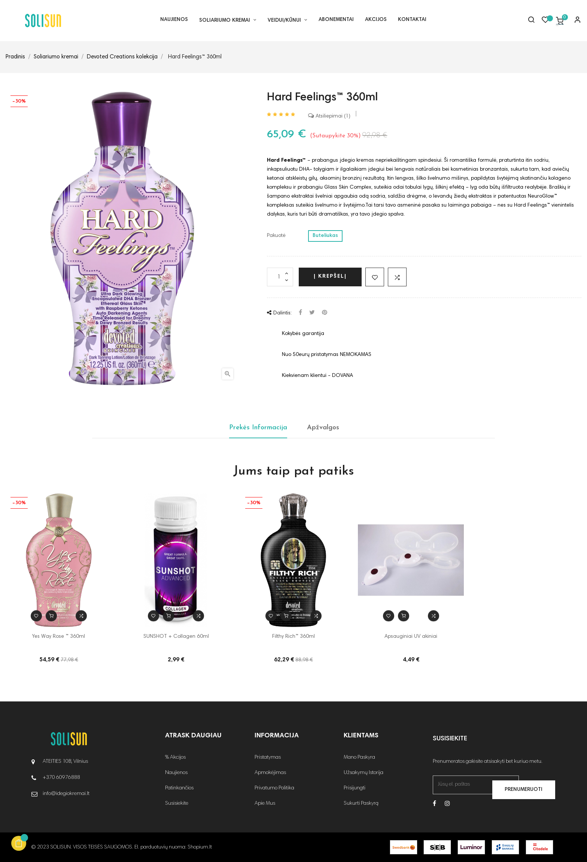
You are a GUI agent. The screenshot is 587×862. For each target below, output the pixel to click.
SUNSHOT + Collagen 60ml (176, 636)
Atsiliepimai (329, 116)
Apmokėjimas (270, 773)
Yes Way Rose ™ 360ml (58, 636)
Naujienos (176, 773)
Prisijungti (354, 788)
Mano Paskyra (359, 757)
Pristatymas (268, 757)
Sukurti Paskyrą (361, 803)
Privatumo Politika (274, 788)
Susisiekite (176, 803)
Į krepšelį (330, 276)
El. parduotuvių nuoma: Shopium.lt (173, 847)
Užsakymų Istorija (363, 773)
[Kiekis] (280, 277)
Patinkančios (179, 788)
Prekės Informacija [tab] (258, 427)
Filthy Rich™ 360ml (293, 636)
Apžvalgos (323, 427)
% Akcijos (175, 757)
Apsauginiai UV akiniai (410, 636)
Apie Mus (265, 803)
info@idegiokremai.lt (66, 793)
